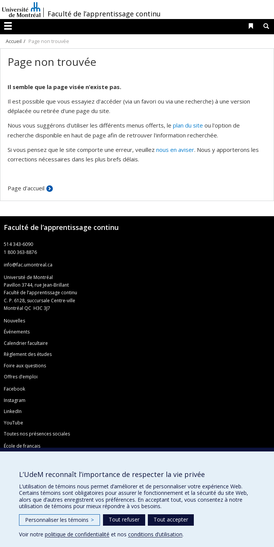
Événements (17, 332)
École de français (22, 446)
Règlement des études (28, 354)
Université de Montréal (21, 9)
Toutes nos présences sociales (37, 434)
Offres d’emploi (21, 376)
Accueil (14, 41)
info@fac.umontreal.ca (28, 265)
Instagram (14, 400)
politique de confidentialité (77, 534)
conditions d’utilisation (155, 534)
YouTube (13, 422)
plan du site (188, 125)
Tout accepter (171, 519)
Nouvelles (14, 320)
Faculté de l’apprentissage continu (104, 13)
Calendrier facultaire (26, 343)
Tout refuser (124, 519)
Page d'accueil (26, 188)
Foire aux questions (25, 365)
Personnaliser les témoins (59, 519)
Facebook (14, 389)
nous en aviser (175, 149)
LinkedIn (13, 411)
